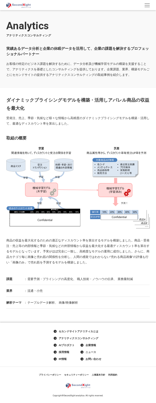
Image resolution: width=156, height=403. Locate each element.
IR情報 (60, 359)
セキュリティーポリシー (76, 375)
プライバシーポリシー (50, 375)
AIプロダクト (64, 345)
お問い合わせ (90, 359)
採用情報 (61, 352)
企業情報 (88, 345)
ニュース (88, 352)
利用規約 (112, 375)
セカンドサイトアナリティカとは (76, 331)
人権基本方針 (98, 375)
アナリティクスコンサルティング (76, 338)
